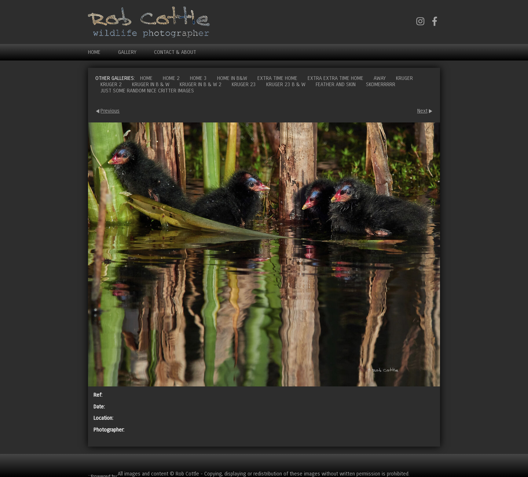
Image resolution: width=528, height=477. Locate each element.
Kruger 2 (111, 84)
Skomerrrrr (380, 84)
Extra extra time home (335, 78)
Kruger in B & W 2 (200, 84)
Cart (434, 462)
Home (94, 52)
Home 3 (198, 78)
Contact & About (175, 52)
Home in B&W (232, 78)
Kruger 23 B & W (285, 84)
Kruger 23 (244, 84)
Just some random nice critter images (147, 91)
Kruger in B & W (150, 84)
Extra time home (277, 78)
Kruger (404, 78)
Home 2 (171, 78)
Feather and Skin (336, 84)
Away (380, 78)
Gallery (127, 52)
